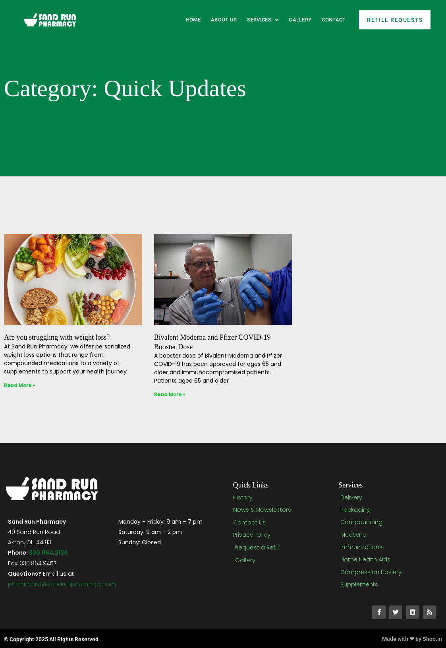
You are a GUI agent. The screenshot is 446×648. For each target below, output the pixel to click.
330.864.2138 (48, 553)
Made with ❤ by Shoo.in (412, 638)
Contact (334, 20)
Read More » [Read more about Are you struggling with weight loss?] (19, 385)
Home (193, 20)
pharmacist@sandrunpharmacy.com (62, 584)
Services (262, 20)
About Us (224, 20)
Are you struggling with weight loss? (57, 337)
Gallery (300, 20)
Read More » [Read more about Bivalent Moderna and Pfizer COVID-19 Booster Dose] (169, 394)
